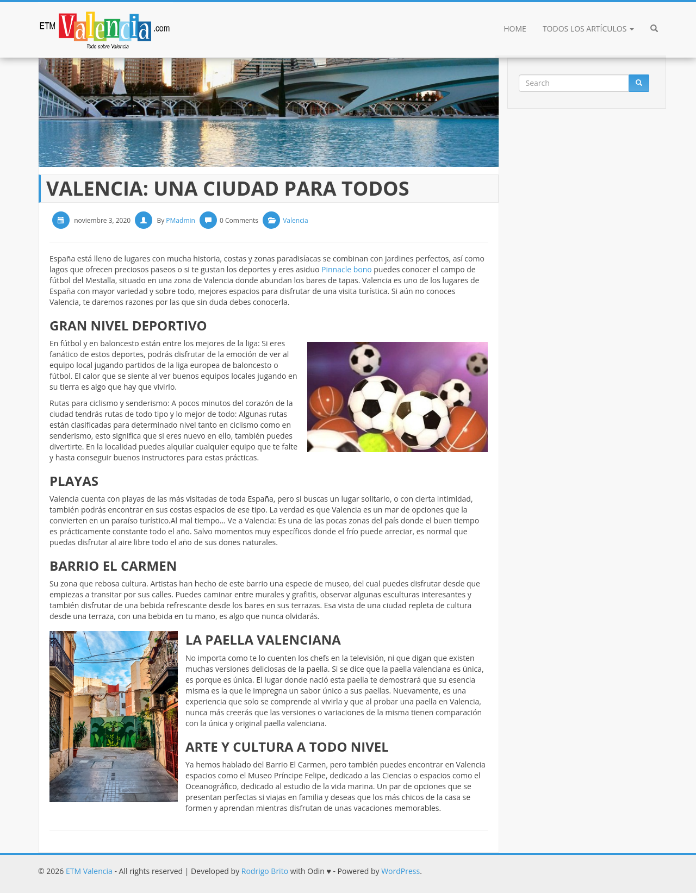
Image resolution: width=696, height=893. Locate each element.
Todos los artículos (588, 28)
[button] (654, 30)
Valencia (295, 220)
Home (515, 28)
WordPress (400, 871)
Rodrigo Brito (264, 871)
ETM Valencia (89, 871)
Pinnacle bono (346, 269)
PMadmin (180, 220)
